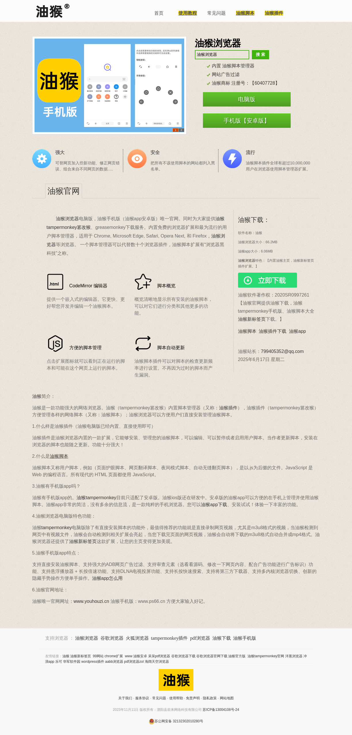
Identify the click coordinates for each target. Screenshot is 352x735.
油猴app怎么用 (107, 578)
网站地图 (227, 698)
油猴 (36, 396)
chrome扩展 (113, 656)
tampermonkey (56, 527)
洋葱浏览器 (293, 656)
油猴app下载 (214, 504)
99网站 (98, 656)
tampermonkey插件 (169, 638)
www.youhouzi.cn (91, 601)
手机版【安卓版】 (247, 120)
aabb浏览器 (114, 662)
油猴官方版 (237, 656)
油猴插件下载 (272, 331)
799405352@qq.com (282, 351)
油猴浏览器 (67, 218)
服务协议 (142, 698)
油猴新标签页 (252, 319)
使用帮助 (176, 698)
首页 (158, 13)
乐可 (58, 662)
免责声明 (193, 698)
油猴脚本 (245, 13)
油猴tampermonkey (96, 497)
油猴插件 (228, 407)
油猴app (297, 331)
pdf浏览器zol (134, 662)
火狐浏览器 (137, 638)
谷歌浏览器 (111, 638)
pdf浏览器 (200, 638)
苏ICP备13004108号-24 (221, 710)
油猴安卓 (140, 656)
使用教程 (187, 13)
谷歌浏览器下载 (183, 656)
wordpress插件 (92, 662)
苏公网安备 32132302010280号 (176, 721)
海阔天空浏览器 (157, 662)
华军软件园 (71, 662)
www (128, 656)
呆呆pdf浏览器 (159, 656)
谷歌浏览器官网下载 (211, 656)
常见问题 (216, 13)
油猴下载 (221, 638)
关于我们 (125, 698)
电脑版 (246, 99)
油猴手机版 (244, 638)
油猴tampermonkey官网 (266, 656)
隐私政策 (210, 698)
